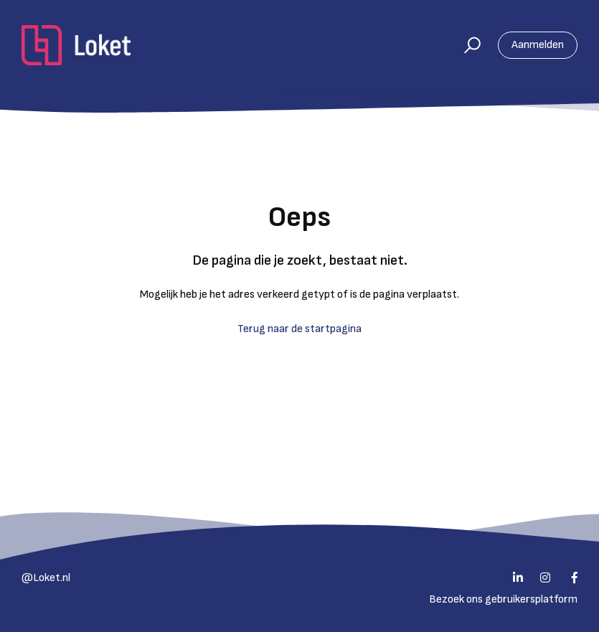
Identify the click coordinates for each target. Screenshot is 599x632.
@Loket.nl (46, 578)
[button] (466, 45)
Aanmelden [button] (537, 45)
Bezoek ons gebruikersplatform (503, 599)
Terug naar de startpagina (299, 329)
